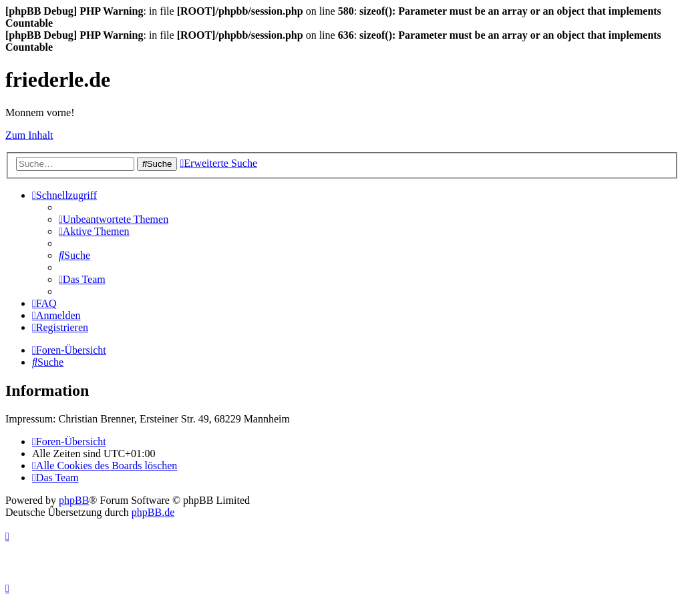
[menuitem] (113, 219)
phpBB (74, 500)
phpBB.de (153, 512)
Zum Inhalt (29, 135)
